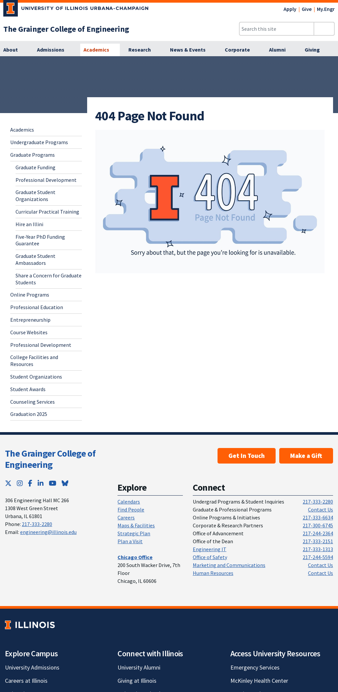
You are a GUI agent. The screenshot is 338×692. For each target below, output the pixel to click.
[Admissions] (54, 50)
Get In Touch (246, 456)
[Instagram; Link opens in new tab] (20, 483)
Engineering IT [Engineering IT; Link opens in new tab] (209, 549)
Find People (131, 509)
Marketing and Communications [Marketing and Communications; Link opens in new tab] (229, 565)
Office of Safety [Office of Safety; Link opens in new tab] (210, 557)
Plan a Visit (130, 541)
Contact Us (320, 509)
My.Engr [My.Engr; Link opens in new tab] (326, 9)
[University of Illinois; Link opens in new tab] (30, 624)
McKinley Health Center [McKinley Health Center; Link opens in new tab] (259, 680)
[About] (14, 50)
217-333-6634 (318, 517)
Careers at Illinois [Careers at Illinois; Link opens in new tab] (26, 680)
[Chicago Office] (135, 557)
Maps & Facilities (136, 525)
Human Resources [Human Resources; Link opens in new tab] (213, 573)
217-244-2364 (318, 533)
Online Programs (29, 294)
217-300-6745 (318, 525)
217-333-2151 (318, 541)
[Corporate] (240, 50)
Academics (22, 129)
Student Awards (28, 389)
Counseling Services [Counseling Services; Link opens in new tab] (32, 401)
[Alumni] (281, 50)
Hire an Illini (29, 224)
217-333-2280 (37, 524)
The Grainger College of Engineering (50, 458)
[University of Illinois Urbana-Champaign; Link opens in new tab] (76, 10)
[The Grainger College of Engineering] (66, 29)
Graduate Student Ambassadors (35, 259)
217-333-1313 (318, 549)
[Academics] (100, 50)
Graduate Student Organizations (35, 195)
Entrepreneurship (30, 319)
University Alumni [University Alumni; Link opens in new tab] (139, 667)
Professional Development (46, 180)
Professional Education (36, 307)
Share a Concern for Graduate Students (49, 279)
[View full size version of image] (210, 201)
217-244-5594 (318, 557)
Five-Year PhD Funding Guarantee (40, 240)
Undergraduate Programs (39, 142)
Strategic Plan (134, 533)
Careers (126, 517)
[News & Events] (191, 50)
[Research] (143, 50)
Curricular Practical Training (47, 211)
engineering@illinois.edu (48, 532)
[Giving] (315, 50)
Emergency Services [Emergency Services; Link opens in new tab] (255, 667)
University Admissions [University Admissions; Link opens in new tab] (32, 667)
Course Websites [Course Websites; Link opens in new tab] (29, 332)
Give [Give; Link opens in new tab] (307, 9)
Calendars (129, 501)
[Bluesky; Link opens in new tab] (65, 483)
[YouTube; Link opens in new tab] (52, 483)
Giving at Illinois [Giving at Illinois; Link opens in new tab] (137, 680)
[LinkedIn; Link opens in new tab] (41, 483)
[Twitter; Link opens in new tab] (8, 483)
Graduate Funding (35, 167)
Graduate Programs (32, 154)
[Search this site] (277, 28)
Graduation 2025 (28, 414)
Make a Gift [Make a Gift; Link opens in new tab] (306, 456)
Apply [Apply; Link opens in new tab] (290, 9)
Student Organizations (36, 376)
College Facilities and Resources (34, 360)
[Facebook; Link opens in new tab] (30, 483)
